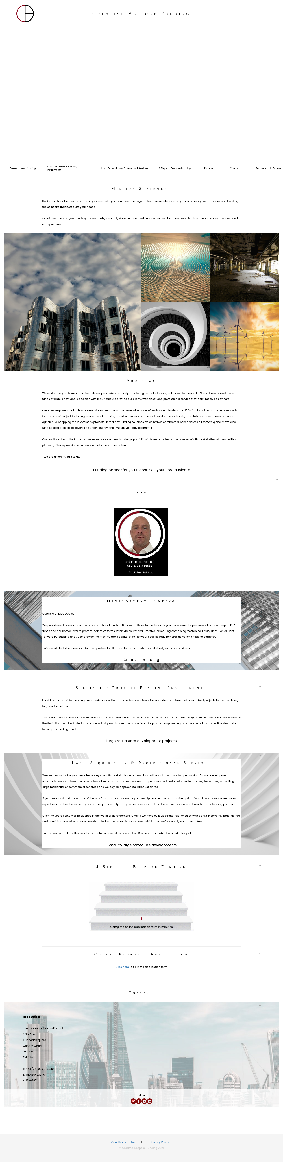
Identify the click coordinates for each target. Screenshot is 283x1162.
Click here (122, 967)
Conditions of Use (123, 1142)
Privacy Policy (160, 1142)
